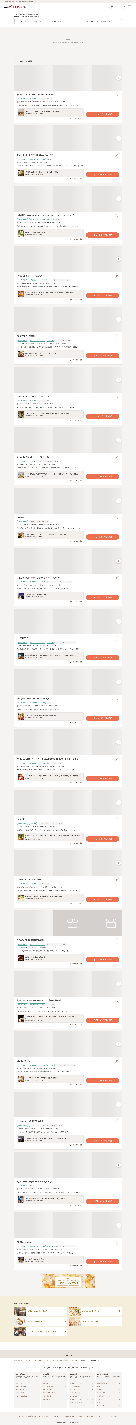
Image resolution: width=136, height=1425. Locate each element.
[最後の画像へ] (118, 77)
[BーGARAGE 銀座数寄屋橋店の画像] (68, 1104)
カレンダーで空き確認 (102, 114)
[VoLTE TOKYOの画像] (68, 1044)
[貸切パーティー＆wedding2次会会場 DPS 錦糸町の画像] (68, 984)
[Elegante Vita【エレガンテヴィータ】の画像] (68, 440)
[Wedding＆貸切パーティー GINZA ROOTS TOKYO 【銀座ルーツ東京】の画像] (68, 742)
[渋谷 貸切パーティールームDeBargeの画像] (68, 682)
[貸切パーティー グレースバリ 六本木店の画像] (68, 1165)
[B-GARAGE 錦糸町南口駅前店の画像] (68, 923)
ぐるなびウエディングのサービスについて (95, 1416)
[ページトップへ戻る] (68, 1354)
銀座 (77, 1360)
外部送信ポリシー (57, 1416)
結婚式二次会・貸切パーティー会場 (48, 1360)
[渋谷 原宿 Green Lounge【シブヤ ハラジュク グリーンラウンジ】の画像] (68, 199)
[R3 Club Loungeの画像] (68, 1225)
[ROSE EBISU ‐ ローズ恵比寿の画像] (68, 259)
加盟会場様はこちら (69, 1416)
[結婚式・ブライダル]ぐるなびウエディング (25, 1360)
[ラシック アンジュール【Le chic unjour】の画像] (68, 78)
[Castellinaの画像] (68, 802)
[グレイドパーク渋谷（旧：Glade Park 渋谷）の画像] (68, 138)
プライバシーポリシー (45, 1416)
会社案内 (21, 1416)
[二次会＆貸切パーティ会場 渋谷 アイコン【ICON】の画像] (68, 561)
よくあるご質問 (112, 1416)
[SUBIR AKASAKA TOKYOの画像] (68, 863)
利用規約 (28, 1416)
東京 (61, 1360)
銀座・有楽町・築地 (69, 1360)
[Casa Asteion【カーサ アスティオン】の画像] (68, 380)
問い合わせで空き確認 (102, 1020)
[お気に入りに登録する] (117, 95)
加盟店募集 (79, 1416)
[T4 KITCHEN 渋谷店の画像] (68, 319)
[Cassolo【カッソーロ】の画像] (68, 501)
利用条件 (34, 1416)
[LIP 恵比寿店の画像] (68, 621)
